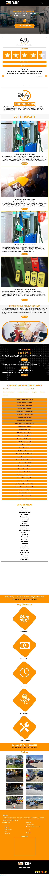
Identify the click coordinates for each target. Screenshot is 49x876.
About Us (6, 827)
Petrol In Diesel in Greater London (24, 399)
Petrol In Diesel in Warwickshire (24, 463)
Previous (3, 76)
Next (46, 76)
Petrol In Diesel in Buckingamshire (24, 414)
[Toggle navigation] (42, 3)
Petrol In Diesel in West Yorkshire (24, 453)
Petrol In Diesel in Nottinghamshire (24, 484)
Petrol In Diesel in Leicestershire (24, 499)
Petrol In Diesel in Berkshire (24, 417)
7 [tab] (30, 85)
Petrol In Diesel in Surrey (24, 466)
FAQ (5, 831)
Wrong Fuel (34, 392)
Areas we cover (8, 829)
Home (5, 825)
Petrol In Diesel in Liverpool (24, 493)
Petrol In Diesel (6, 388)
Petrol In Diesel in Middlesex (24, 490)
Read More (24, 163)
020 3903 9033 (30, 745)
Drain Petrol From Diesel (8, 392)
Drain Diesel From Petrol (23, 392)
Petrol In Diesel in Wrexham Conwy (24, 450)
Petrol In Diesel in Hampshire (24, 402)
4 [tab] (23, 85)
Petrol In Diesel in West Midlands (24, 460)
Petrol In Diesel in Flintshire (24, 426)
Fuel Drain (5, 395)
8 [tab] (32, 85)
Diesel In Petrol (17, 388)
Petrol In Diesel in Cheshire (24, 408)
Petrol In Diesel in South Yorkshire (24, 475)
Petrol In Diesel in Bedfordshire (24, 405)
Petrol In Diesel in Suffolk (24, 469)
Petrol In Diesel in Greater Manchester (24, 423)
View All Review (24, 65)
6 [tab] (27, 85)
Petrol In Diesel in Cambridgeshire (24, 411)
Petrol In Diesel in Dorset (24, 435)
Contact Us (7, 833)
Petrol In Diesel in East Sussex (24, 432)
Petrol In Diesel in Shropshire (24, 478)
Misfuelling (42, 392)
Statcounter (3, 875)
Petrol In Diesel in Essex (24, 429)
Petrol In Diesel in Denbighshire (24, 441)
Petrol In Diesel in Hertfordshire (24, 420)
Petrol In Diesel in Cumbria (24, 444)
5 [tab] (25, 85)
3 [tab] (21, 85)
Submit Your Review (24, 61)
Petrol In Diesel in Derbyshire (24, 438)
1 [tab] (17, 85)
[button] (24, 26)
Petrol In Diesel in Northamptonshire (24, 487)
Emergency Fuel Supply (29, 388)
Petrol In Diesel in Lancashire (24, 496)
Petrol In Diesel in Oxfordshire (24, 481)
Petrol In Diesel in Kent (24, 447)
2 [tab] (19, 85)
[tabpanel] (24, 73)
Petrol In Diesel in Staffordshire (24, 472)
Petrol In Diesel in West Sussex (24, 457)
